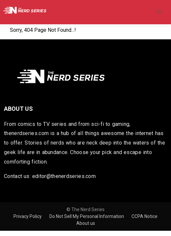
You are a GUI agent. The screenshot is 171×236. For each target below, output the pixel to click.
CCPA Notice (145, 216)
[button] (159, 11)
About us (85, 223)
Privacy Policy (28, 216)
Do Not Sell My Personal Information (87, 216)
